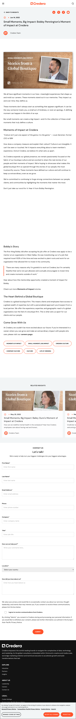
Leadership (5, 684)
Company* (5, 517)
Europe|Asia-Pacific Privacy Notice (29, 709)
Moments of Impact (14, 343)
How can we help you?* (10, 544)
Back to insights (11, 12)
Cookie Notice (45, 709)
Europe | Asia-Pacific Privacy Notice (13, 702)
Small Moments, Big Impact (38, 343)
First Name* (6, 463)
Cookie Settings (7, 699)
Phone (4, 503)
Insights (4, 674)
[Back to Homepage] (38, 3)
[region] (38, 710)
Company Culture (13, 351)
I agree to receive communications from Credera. (26, 612)
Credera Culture (62, 343)
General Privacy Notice (9, 709)
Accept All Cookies (51, 714)
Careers (4, 687)
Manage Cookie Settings (11, 714)
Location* (5, 566)
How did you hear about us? (11, 579)
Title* (4, 530)
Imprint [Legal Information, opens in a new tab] (53, 709)
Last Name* (6, 476)
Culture (30, 351)
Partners (4, 671)
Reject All (67, 714)
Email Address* (7, 490)
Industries (5, 668)
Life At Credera (45, 351)
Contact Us (5, 690)
